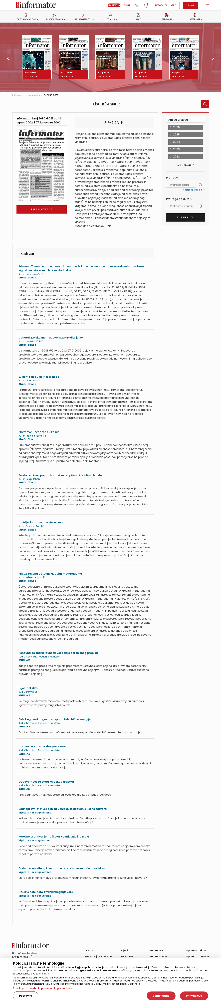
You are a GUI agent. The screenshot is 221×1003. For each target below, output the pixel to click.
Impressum (45, 988)
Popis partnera (63, 988)
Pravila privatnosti (24, 988)
